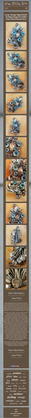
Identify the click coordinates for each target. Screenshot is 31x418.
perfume (13, 383)
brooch (19, 391)
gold (20, 377)
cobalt (15, 389)
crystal (17, 401)
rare (20, 383)
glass (9, 376)
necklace (18, 393)
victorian (9, 373)
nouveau (24, 391)
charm (20, 386)
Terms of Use (16, 415)
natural (9, 386)
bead (24, 377)
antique (10, 400)
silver (14, 379)
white (10, 394)
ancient (24, 373)
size (23, 386)
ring (15, 385)
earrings (13, 391)
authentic (14, 404)
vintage (21, 397)
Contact (16, 411)
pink (17, 383)
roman (22, 380)
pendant (17, 373)
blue (16, 376)
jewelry (8, 389)
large (8, 380)
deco (8, 383)
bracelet (22, 388)
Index (16, 409)
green (7, 391)
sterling (11, 397)
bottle (24, 383)
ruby (21, 403)
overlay (23, 401)
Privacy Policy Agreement (16, 413)
